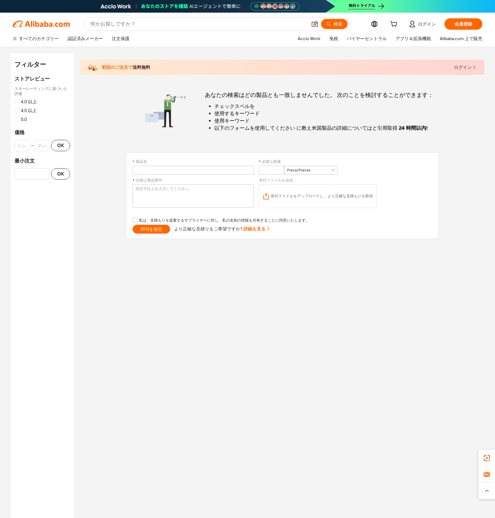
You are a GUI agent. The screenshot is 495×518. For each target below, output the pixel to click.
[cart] (395, 24)
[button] (315, 24)
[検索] (334, 24)
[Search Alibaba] (198, 24)
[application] (318, 196)
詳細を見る (256, 228)
